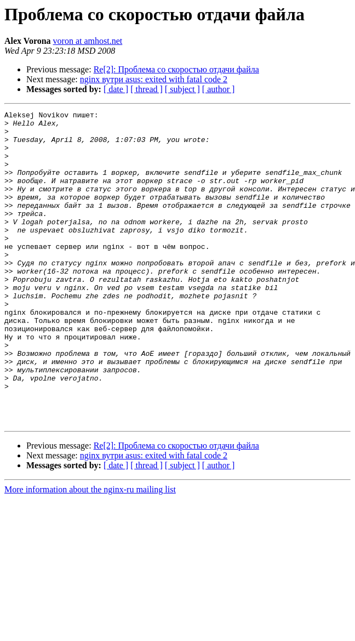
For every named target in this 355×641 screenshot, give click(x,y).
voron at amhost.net (88, 41)
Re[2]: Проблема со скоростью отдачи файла (176, 69)
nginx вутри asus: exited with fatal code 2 (153, 79)
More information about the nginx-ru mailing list (90, 552)
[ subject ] (182, 89)
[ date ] (116, 89)
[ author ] (218, 89)
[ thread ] (146, 89)
